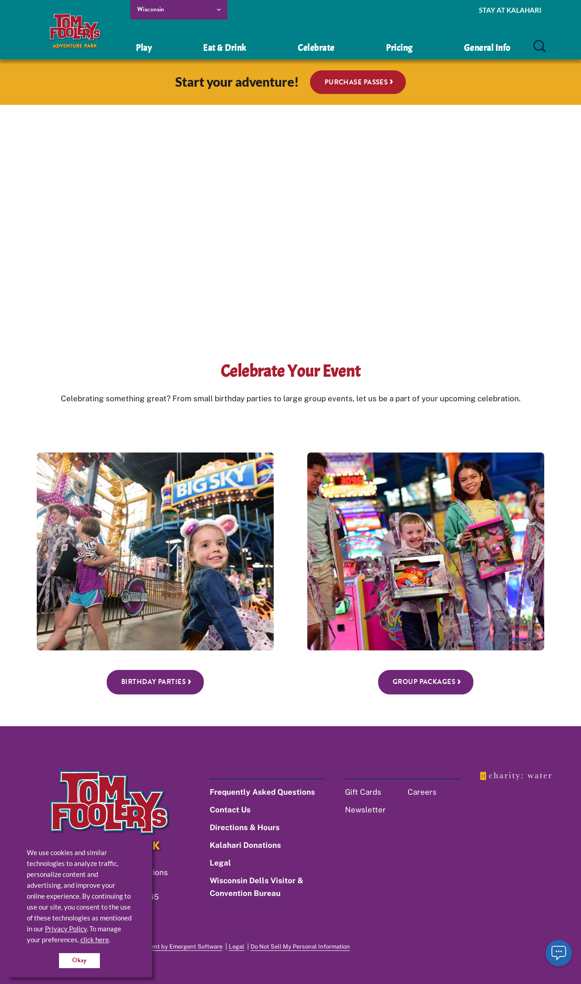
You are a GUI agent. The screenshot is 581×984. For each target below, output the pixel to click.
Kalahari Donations (245, 845)
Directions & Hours (245, 827)
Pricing (399, 48)
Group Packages (424, 682)
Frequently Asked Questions (262, 792)
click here (94, 939)
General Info (487, 48)
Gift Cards (363, 792)
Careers (422, 792)
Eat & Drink (224, 48)
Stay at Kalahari (510, 10)
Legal (220, 862)
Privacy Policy (66, 929)
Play (144, 48)
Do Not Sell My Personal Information (300, 946)
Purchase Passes (356, 82)
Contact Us (230, 809)
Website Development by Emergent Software (161, 946)
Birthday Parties (153, 682)
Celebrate (316, 48)
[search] (539, 46)
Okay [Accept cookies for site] (79, 960)
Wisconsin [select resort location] (150, 9)
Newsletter (365, 809)
